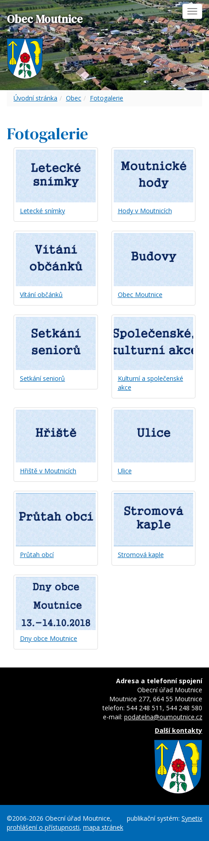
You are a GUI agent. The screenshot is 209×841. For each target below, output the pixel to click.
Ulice (125, 470)
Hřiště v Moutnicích (48, 470)
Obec (73, 98)
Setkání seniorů (42, 378)
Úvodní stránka (35, 98)
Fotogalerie (106, 98)
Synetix (191, 818)
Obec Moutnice (140, 294)
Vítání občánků (41, 294)
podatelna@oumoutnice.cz (163, 717)
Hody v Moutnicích (145, 210)
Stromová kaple (141, 554)
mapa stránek (103, 827)
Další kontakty (178, 730)
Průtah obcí (37, 554)
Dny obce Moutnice (48, 638)
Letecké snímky (42, 210)
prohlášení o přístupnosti (43, 827)
